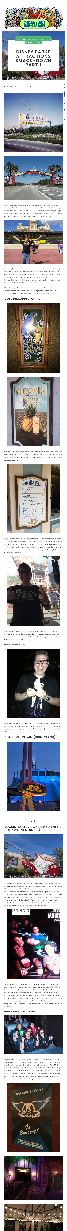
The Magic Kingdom (35, 40)
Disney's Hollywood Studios (28, 37)
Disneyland (46, 37)
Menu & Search (34, 3)
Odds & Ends (21, 40)
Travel (48, 40)
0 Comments (31, 86)
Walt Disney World (33, 42)
